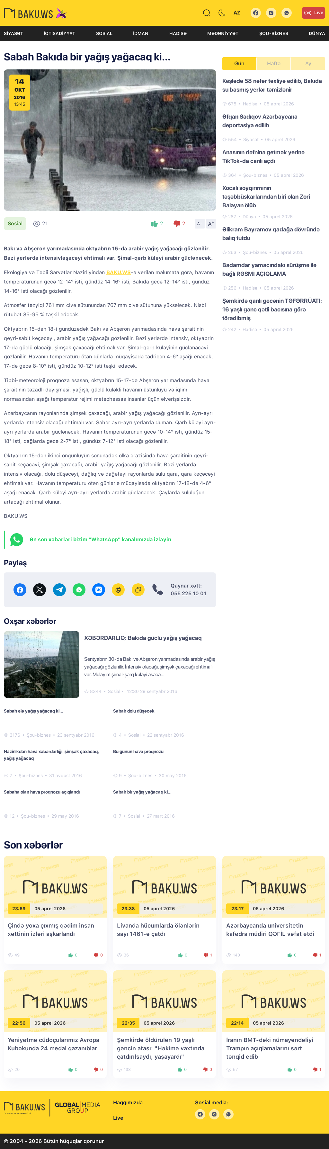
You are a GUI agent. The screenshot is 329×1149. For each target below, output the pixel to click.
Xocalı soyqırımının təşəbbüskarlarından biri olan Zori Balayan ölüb (266, 196)
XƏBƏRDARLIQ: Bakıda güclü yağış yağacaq (143, 637)
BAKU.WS (118, 272)
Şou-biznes (273, 33)
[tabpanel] (273, 204)
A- (200, 223)
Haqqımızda (128, 1103)
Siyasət (13, 33)
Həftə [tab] (273, 63)
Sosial (104, 33)
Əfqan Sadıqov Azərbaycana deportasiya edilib (260, 121)
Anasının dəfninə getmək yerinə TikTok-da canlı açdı (263, 156)
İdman (140, 33)
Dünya (317, 33)
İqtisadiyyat (59, 33)
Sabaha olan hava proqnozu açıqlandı (42, 791)
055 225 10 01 (188, 593)
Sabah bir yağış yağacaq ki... (142, 791)
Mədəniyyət (222, 33)
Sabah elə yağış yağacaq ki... (33, 711)
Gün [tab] (239, 63)
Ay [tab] (308, 63)
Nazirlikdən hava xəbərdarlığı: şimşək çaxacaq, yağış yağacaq (51, 755)
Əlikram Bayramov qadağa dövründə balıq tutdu (271, 233)
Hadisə (178, 33)
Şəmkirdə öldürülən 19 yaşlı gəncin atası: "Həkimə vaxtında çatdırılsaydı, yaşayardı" (160, 1048)
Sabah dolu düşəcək (134, 711)
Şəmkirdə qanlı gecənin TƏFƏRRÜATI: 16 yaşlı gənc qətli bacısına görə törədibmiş (272, 309)
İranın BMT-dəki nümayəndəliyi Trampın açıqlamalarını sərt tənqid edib (269, 1048)
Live (313, 13)
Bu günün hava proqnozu (138, 751)
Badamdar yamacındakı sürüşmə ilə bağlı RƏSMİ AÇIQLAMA (269, 269)
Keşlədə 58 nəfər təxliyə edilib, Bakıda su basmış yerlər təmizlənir (272, 85)
